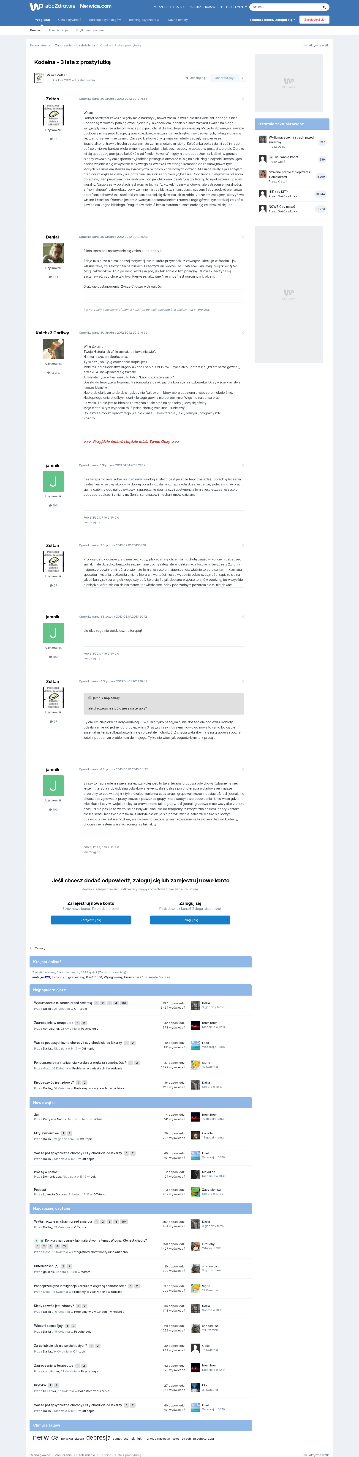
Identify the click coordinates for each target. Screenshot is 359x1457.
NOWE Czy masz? (282, 207)
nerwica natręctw (157, 1398)
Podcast (40, 1170)
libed (205, 1032)
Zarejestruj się (314, 19)
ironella (207, 1117)
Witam (98, 1104)
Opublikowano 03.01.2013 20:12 (109, 616)
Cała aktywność (69, 19)
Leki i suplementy (233, 7)
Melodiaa (208, 1152)
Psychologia (89, 1019)
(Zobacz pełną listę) (112, 967)
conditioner (51, 1019)
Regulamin (134, 1434)
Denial (52, 237)
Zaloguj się (190, 914)
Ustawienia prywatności (199, 1434)
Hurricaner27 (133, 972)
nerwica (46, 1397)
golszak (48, 1246)
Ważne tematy (177, 19)
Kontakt (227, 1434)
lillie (204, 1348)
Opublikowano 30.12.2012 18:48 (109, 236)
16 (125, 997)
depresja (98, 1397)
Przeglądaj (42, 22)
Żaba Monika (211, 1170)
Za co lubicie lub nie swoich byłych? (61, 1313)
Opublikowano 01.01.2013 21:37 (108, 465)
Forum (35, 30)
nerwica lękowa (72, 1398)
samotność (120, 1398)
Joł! (36, 1099)
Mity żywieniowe (47, 1117)
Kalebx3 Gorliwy (52, 332)
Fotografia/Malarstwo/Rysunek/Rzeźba (100, 1228)
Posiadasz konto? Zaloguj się (271, 19)
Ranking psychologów (105, 19)
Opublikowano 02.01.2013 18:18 (108, 545)
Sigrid (206, 1050)
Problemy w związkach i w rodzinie (97, 1055)
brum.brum (210, 1014)
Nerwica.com (96, 5)
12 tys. (53, 372)
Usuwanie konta (287, 157)
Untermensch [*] (47, 1241)
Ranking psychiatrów (144, 19)
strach (186, 1398)
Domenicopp (52, 1157)
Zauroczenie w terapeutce (54, 1015)
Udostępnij (195, 78)
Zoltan (62, 75)
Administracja (58, 30)
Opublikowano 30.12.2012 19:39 (109, 332)
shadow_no (210, 1241)
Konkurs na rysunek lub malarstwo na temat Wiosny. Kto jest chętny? (96, 1219)
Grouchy (208, 1221)
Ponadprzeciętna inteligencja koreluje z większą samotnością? (80, 1050)
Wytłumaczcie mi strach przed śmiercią (63, 997)
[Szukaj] (273, 7)
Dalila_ (47, 1001)
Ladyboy (58, 972)
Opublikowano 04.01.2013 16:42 (109, 681)
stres (176, 1398)
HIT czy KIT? (278, 192)
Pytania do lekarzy (169, 7)
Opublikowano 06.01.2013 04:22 (109, 769)
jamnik (52, 465)
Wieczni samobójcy (49, 1295)
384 (53, 277)
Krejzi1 (282, 181)
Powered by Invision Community (179, 1449)
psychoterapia (203, 1398)
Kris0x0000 (94, 972)
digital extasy (75, 972)
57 (53, 139)
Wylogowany (113, 972)
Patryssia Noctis (54, 1104)
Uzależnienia (85, 80)
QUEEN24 (49, 1353)
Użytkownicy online (90, 30)
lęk (133, 1398)
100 (53, 505)
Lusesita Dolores (55, 1174)
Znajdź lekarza (202, 7)
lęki (139, 1398)
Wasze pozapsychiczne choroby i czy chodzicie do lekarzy (78, 1032)
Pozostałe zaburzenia (93, 1353)
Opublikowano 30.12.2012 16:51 (109, 98)
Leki (93, 1157)
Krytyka (40, 1348)
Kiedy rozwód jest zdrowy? (54, 1068)
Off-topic (80, 1001)
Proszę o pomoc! (46, 1152)
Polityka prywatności (161, 1434)
